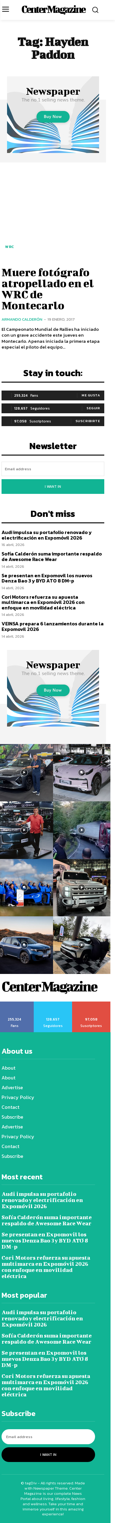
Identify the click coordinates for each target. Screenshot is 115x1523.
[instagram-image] (82, 773)
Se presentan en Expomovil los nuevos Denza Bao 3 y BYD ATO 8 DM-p (47, 578)
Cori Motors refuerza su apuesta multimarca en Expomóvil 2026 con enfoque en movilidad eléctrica (43, 602)
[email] (53, 469)
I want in (53, 486)
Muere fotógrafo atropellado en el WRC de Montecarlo (48, 288)
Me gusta (91, 395)
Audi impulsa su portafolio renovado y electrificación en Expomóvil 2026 (47, 535)
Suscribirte (87, 420)
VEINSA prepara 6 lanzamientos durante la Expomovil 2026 (53, 626)
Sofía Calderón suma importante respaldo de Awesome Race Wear (52, 556)
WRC (9, 247)
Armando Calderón (22, 319)
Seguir (93, 408)
